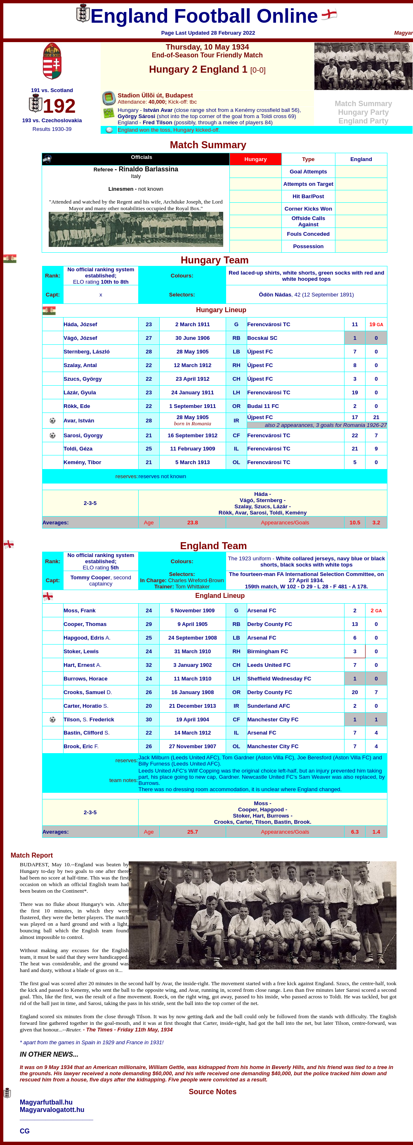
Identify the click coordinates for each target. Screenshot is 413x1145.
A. (87, 638)
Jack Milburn (154, 757)
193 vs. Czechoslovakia (52, 120)
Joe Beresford (314, 757)
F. (81, 746)
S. (86, 706)
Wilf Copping (204, 771)
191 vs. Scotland (52, 90)
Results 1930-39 (52, 129)
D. (88, 692)
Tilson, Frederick (89, 719)
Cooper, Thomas (85, 624)
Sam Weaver (314, 777)
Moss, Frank (80, 610)
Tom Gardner (238, 757)
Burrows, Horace (86, 679)
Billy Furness (154, 764)
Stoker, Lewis (81, 651)
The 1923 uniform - (306, 561)
